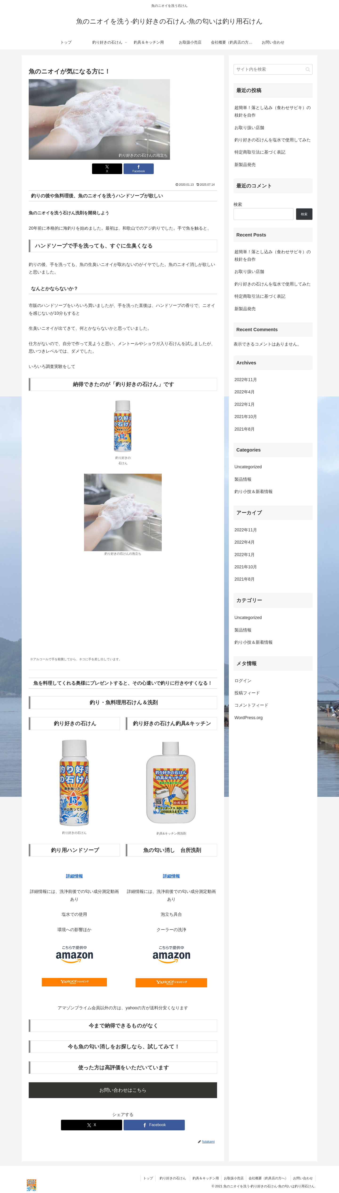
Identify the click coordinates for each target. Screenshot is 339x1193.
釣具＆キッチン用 (206, 1178)
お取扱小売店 (234, 1178)
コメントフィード (251, 705)
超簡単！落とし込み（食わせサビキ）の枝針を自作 (272, 111)
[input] (273, 69)
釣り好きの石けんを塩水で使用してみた (272, 140)
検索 (238, 204)
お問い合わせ (303, 1178)
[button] (308, 69)
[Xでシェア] (107, 168)
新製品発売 (245, 164)
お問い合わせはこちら (122, 1090)
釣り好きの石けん (174, 1178)
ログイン (242, 680)
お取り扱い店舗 (249, 127)
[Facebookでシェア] (139, 168)
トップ (148, 1178)
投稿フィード (247, 693)
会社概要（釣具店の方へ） (268, 1178)
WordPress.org (248, 717)
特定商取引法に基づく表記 (259, 152)
